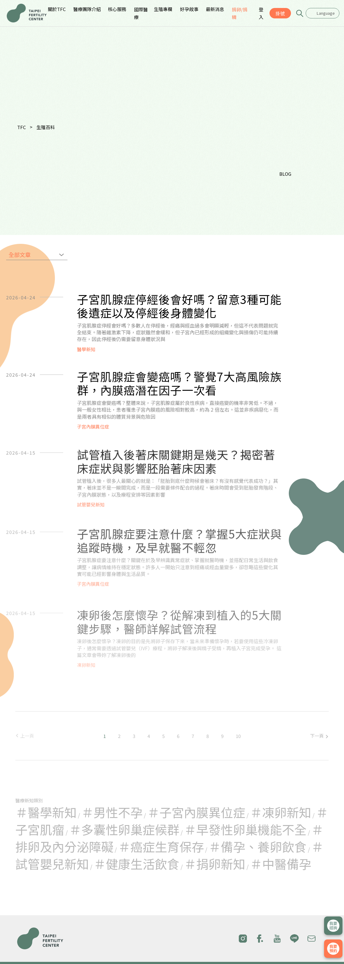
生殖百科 (45, 127)
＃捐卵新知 (214, 864)
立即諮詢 (333, 925)
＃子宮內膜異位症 (196, 812)
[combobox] (322, 13)
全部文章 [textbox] (20, 255)
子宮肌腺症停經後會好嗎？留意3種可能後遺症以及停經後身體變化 (179, 306)
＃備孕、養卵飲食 (257, 846)
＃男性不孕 (112, 812)
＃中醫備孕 (280, 864)
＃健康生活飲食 (136, 864)
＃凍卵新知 (280, 812)
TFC (21, 127)
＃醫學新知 (46, 812)
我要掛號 (333, 948)
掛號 (280, 13)
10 (238, 736)
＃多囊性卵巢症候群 (124, 829)
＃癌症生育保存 (161, 846)
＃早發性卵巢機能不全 (245, 829)
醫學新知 (86, 349)
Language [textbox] (326, 13)
